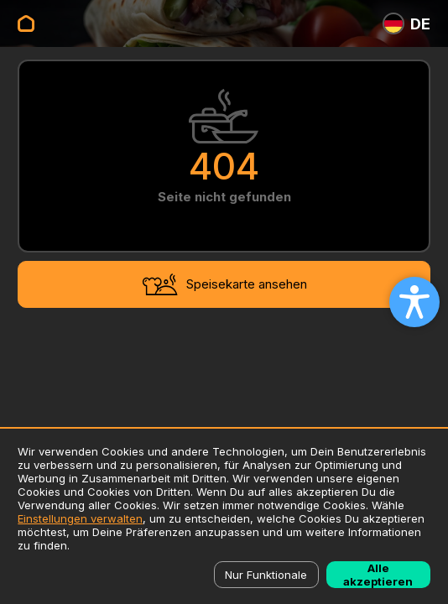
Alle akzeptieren (378, 574)
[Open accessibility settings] (414, 302)
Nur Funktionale (266, 574)
